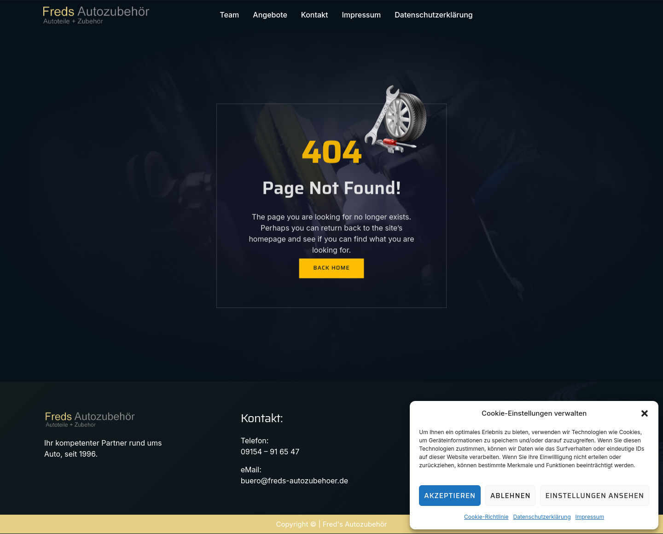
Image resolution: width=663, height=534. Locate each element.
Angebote (270, 15)
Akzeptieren (450, 495)
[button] (644, 413)
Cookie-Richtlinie (486, 516)
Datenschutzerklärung (541, 516)
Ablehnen (510, 495)
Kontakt (314, 15)
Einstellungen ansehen (594, 495)
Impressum (590, 516)
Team (229, 15)
